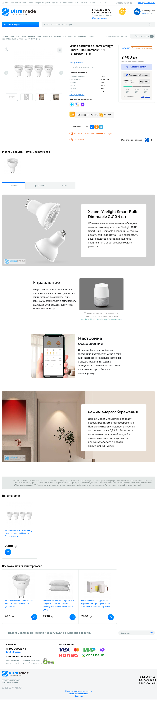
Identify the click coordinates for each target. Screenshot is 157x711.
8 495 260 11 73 (101, 10)
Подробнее (145, 96)
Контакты (84, 3)
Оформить (144, 82)
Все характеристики (77, 94)
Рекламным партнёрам (78, 693)
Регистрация (149, 2)
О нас (77, 3)
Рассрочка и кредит (42, 3)
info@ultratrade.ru (14, 652)
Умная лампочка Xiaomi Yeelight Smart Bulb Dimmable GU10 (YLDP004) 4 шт (19, 533)
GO (151, 633)
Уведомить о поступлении (142, 48)
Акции (92, 3)
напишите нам (114, 485)
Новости (63, 3)
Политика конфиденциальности (78, 691)
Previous (6, 73)
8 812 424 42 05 (147, 680)
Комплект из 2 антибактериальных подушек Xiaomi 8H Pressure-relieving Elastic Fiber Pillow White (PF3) (58, 605)
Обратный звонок (99, 18)
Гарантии (55, 3)
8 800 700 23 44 (101, 12)
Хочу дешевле (79, 139)
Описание (13, 185)
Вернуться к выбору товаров (116, 36)
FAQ (105, 3)
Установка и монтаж (18, 3)
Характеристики (40, 185)
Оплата (30, 3)
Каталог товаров (12, 24)
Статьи (70, 3)
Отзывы (64, 185)
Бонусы (99, 3)
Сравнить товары (144, 36)
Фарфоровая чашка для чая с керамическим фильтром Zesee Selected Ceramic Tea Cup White (95, 604)
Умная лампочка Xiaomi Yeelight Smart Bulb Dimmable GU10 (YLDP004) (19, 604)
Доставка (5, 3)
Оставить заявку (136, 67)
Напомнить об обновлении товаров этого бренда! (93, 134)
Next (61, 73)
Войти (140, 2)
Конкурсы (79, 696)
